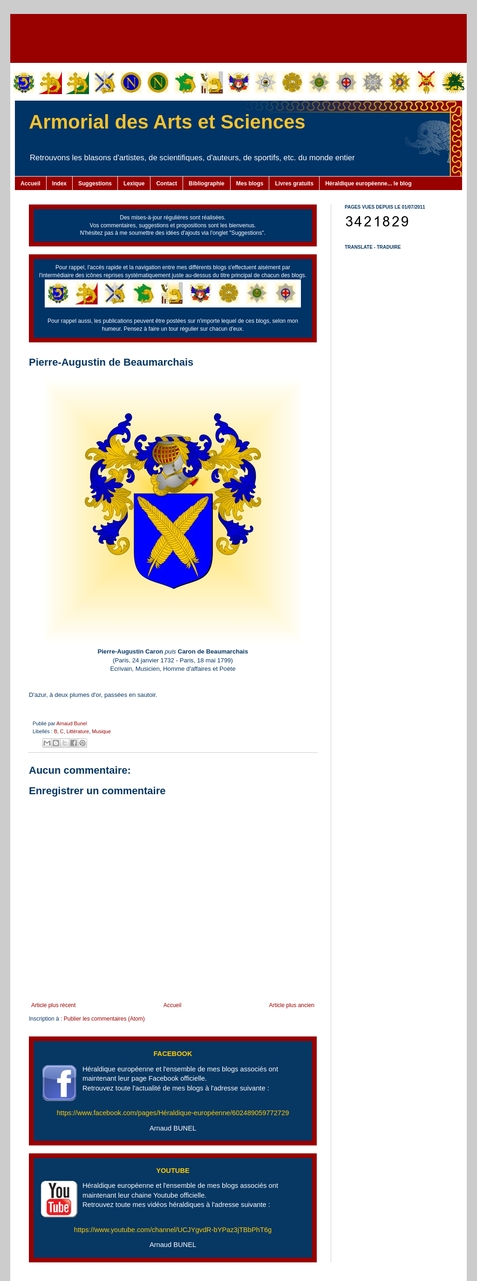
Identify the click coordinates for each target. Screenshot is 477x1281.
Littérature (78, 731)
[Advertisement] (238, 37)
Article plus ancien (291, 1005)
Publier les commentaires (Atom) (104, 1018)
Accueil (30, 183)
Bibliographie (207, 183)
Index (59, 183)
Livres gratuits (294, 183)
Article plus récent (53, 1005)
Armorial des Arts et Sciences (167, 122)
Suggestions (95, 183)
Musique (101, 731)
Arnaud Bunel (71, 723)
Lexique (133, 183)
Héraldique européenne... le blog (368, 183)
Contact (166, 183)
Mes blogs (250, 183)
